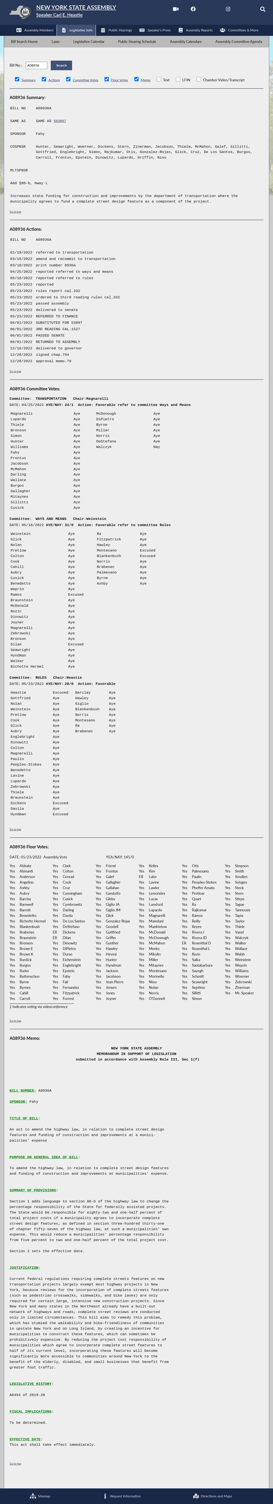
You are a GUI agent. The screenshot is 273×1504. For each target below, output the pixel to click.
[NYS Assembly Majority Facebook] (184, 10)
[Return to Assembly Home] (71, 13)
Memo (150, 90)
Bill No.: (16, 73)
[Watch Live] (166, 10)
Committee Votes (87, 90)
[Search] (256, 10)
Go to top (15, 222)
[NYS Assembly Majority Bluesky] (238, 10)
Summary (29, 90)
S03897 (60, 131)
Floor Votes (123, 90)
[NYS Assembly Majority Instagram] (220, 10)
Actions (55, 90)
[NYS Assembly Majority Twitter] (202, 10)
